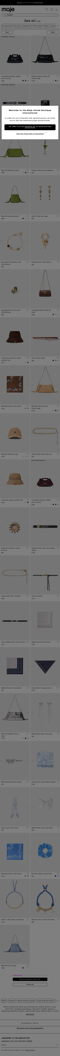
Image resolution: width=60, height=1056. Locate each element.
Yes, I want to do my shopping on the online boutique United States (30, 127)
